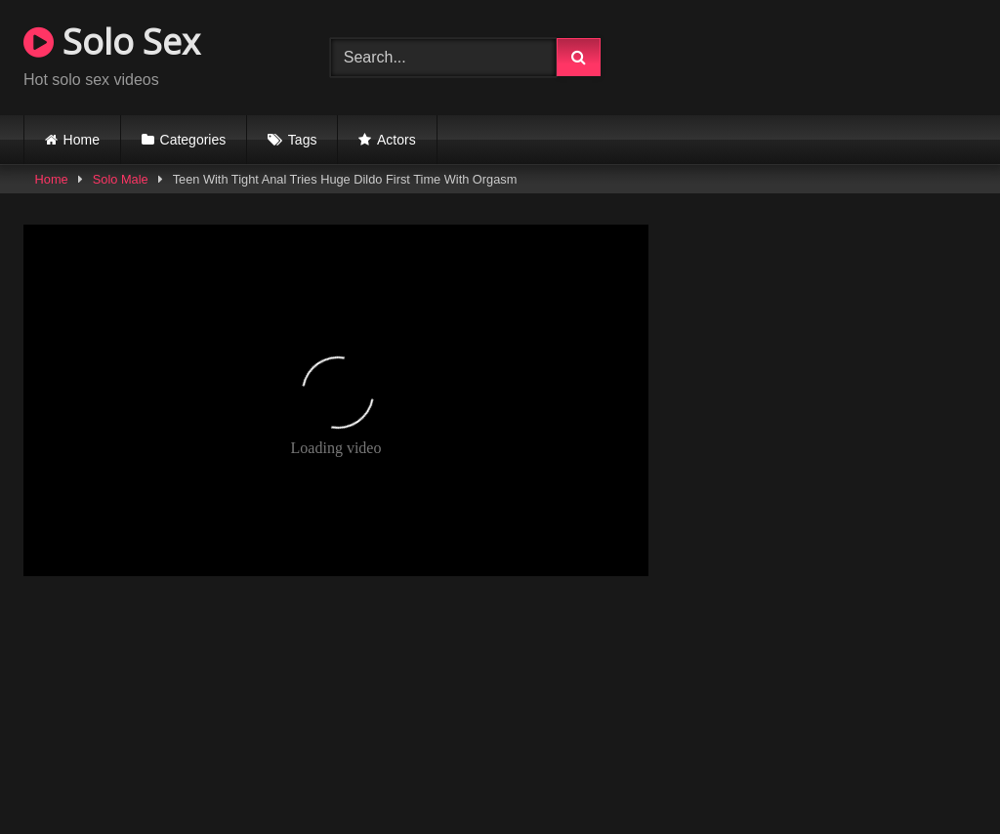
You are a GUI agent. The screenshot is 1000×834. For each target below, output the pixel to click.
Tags (302, 139)
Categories (193, 139)
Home (81, 139)
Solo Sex (111, 41)
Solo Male (120, 179)
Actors (396, 139)
